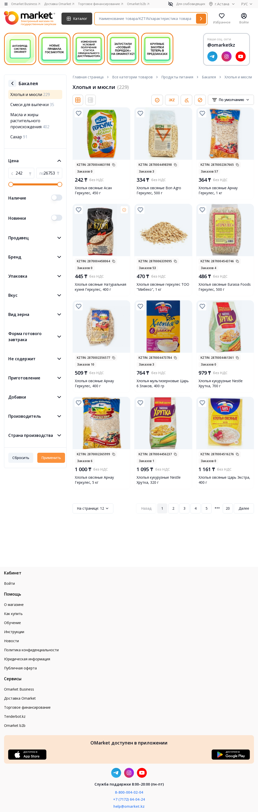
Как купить (13, 613)
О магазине (14, 604)
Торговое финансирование (27, 707)
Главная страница (88, 77)
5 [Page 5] (207, 508)
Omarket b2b (14, 725)
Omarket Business (19, 689)
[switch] (56, 197)
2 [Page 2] (173, 508)
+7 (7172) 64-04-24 (129, 799)
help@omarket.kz (129, 806)
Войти (9, 583)
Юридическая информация (27, 659)
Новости (11, 640)
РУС (247, 4)
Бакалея (209, 77)
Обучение (12, 622)
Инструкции (14, 631)
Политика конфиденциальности (31, 649)
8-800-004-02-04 (129, 792)
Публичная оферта (20, 668)
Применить (51, 457)
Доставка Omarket (20, 698)
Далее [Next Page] (244, 508)
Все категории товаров (132, 77)
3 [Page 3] (184, 508)
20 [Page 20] (228, 508)
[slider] (10, 184)
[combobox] (231, 100)
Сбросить (20, 457)
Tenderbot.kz (14, 716)
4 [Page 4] (196, 508)
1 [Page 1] (162, 508)
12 (93, 508)
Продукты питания (177, 77)
